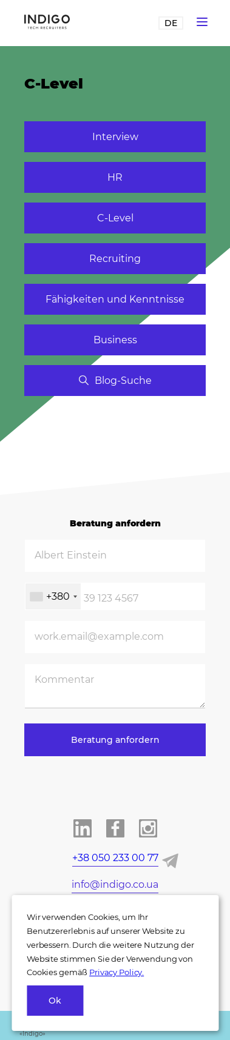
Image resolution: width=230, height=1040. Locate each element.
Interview (115, 137)
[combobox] (53, 596)
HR (115, 177)
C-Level (115, 218)
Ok (55, 1000)
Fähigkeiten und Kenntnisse (115, 299)
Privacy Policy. (116, 972)
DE (170, 23)
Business (115, 340)
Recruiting (115, 258)
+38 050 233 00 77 (115, 858)
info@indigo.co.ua (115, 884)
